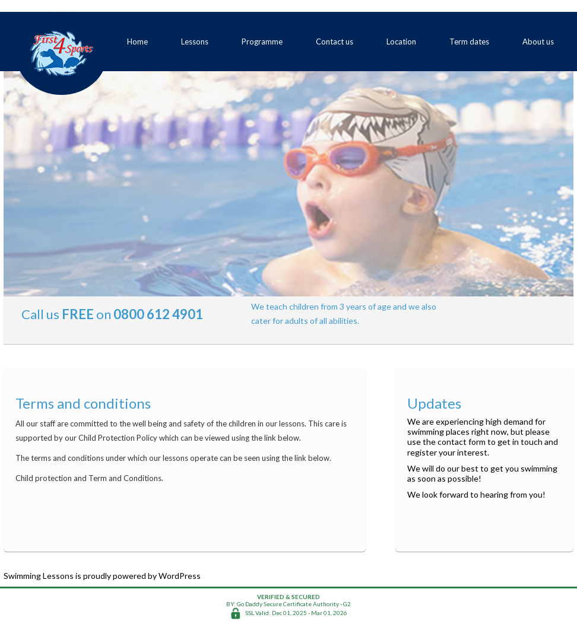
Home (137, 41)
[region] (288, 184)
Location (401, 41)
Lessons (194, 41)
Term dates (469, 41)
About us (538, 41)
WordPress (179, 576)
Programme (262, 41)
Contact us (334, 41)
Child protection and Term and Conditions (88, 478)
